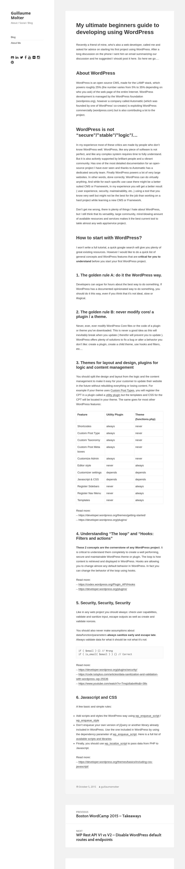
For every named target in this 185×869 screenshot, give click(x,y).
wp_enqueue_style (87, 720)
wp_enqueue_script (147, 715)
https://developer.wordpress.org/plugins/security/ (107, 669)
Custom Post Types (122, 390)
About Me (16, 43)
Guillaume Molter (21, 15)
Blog (13, 37)
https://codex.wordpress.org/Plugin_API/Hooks (106, 584)
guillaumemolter (110, 786)
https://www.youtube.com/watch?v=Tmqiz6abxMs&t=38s (112, 683)
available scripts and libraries (93, 738)
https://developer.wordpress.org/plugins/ (102, 589)
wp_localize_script (116, 743)
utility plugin (113, 394)
